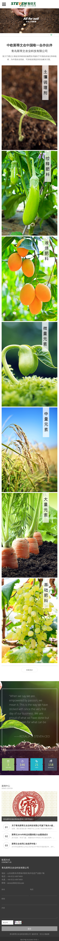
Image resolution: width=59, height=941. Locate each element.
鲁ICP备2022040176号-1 (29, 938)
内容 (3, 906)
